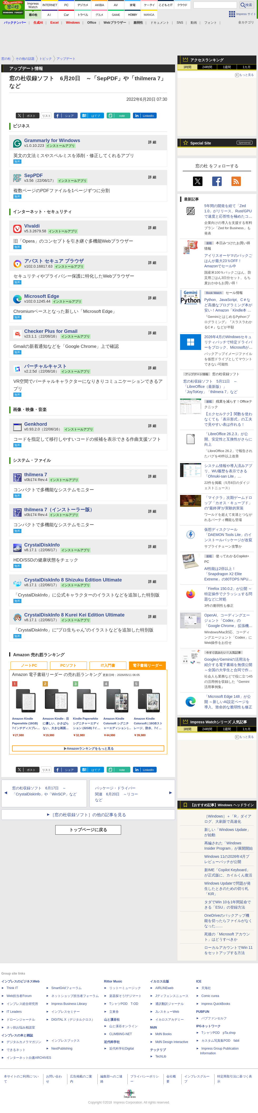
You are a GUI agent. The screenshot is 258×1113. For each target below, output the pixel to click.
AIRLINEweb (164, 988)
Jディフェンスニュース (171, 996)
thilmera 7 (35, 474)
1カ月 (247, 67)
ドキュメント (159, 22)
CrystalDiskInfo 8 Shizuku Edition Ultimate (73, 580)
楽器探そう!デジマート (125, 996)
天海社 (206, 988)
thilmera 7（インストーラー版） (59, 509)
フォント (210, 22)
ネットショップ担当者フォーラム (75, 996)
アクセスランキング (207, 60)
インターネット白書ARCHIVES (29, 1058)
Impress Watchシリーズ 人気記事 (218, 722)
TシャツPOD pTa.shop (218, 1033)
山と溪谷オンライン (123, 1026)
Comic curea (210, 996)
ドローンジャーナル (21, 1019)
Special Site (200, 143)
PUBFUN (202, 1012)
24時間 (207, 67)
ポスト (31, 115)
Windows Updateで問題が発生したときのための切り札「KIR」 (227, 888)
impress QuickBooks (215, 1004)
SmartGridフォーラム (66, 988)
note (122, 115)
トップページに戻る (88, 830)
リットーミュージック (125, 988)
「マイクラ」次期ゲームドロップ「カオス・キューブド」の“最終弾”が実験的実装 (228, 502)
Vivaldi (32, 226)
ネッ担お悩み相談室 (21, 1027)
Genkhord (35, 424)
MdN (153, 1027)
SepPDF (33, 175)
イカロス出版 (159, 981)
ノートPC (29, 665)
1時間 (187, 67)
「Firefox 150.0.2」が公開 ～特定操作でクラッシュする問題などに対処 (228, 593)
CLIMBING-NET (120, 1034)
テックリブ (158, 1050)
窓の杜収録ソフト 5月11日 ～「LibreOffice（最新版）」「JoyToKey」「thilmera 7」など (210, 386)
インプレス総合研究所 (22, 1004)
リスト (46, 115)
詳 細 (152, 142)
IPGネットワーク (208, 1026)
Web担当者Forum (19, 996)
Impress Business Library (69, 1004)
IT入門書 (108, 665)
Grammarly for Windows (52, 140)
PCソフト (68, 665)
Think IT (12, 988)
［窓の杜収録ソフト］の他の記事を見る (88, 815)
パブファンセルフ (214, 1018)
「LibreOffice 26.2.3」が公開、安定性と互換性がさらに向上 (228, 439)
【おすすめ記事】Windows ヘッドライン (222, 805)
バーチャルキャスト (45, 366)
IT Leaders (14, 1012)
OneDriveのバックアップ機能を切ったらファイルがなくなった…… (228, 920)
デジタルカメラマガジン (24, 1042)
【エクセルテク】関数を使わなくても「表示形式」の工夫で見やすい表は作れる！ (228, 419)
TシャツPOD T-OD (123, 1004)
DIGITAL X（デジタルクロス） (73, 1019)
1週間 (227, 67)
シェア (69, 115)
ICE (198, 981)
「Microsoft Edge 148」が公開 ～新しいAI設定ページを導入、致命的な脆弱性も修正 (228, 701)
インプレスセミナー (65, 1012)
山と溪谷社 (112, 1019)
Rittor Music (113, 981)
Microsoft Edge (41, 296)
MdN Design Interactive (171, 1042)
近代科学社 (112, 1042)
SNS (180, 22)
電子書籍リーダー (147, 665)
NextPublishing (61, 1048)
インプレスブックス (65, 1040)
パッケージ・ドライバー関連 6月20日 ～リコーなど (116, 794)
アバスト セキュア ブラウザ (54, 261)
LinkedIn (148, 115)
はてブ (95, 115)
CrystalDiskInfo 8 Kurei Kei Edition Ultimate (74, 615)
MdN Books (163, 1034)
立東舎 (114, 1012)
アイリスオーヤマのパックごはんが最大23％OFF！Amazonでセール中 (228, 260)
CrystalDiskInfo (42, 545)
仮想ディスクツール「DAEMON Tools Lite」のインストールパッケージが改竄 (228, 534)
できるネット (16, 1050)
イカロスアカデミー (169, 1019)
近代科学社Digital (121, 1048)
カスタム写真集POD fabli (220, 1040)
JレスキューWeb (167, 1012)
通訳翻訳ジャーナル (169, 1004)
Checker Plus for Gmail (50, 331)
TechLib (160, 1056)
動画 (194, 22)
